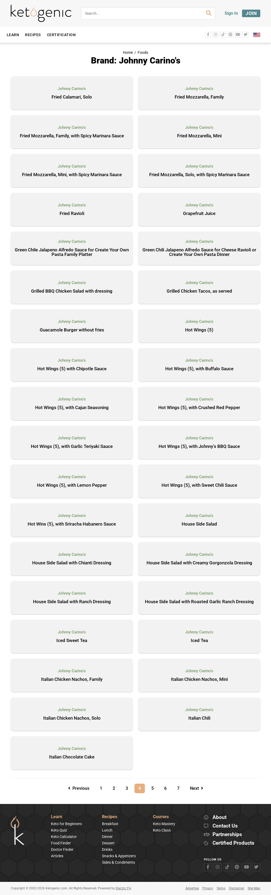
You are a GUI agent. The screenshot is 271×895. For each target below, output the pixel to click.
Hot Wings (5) (199, 330)
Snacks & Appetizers (119, 856)
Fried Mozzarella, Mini (199, 136)
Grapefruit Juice (199, 213)
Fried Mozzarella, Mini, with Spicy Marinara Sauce (72, 174)
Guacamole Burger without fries (72, 330)
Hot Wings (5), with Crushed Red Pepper (199, 407)
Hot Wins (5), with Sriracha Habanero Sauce (72, 524)
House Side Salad (199, 524)
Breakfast (110, 824)
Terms (221, 888)
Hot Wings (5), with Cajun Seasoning (72, 407)
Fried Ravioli (72, 213)
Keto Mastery (164, 824)
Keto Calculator (64, 836)
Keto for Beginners (66, 824)
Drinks (107, 849)
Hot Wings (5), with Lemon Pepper (72, 485)
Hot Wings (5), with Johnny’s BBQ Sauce (199, 446)
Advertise (192, 888)
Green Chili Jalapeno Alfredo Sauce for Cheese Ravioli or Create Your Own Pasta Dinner (199, 252)
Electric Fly (123, 888)
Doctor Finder (62, 849)
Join (251, 13)
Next (196, 788)
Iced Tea (199, 640)
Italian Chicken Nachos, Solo (72, 718)
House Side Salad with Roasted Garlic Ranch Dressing (199, 601)
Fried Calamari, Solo (72, 97)
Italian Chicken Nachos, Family (71, 679)
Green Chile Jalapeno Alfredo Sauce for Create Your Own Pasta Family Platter (72, 252)
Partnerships (227, 834)
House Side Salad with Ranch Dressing (72, 601)
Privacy (207, 888)
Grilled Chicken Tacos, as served (199, 291)
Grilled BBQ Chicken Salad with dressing (71, 291)
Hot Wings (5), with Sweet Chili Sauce (199, 485)
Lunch (107, 830)
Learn (56, 817)
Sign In (231, 13)
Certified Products (233, 843)
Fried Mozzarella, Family (199, 97)
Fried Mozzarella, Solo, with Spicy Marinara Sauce (199, 174)
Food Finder (61, 843)
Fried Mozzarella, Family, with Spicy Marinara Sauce (72, 136)
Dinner (107, 836)
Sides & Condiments (118, 862)
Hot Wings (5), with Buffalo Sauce (199, 369)
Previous (78, 788)
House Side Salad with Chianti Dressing (71, 563)
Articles (57, 856)
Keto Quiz (59, 830)
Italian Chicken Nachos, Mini (199, 679)
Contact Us (225, 826)
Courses (161, 817)
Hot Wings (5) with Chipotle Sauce (72, 369)
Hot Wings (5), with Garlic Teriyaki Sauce (72, 446)
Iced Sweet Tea (71, 640)
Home (128, 52)
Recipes (109, 817)
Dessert (108, 843)
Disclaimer (236, 888)
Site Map (254, 888)
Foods (143, 52)
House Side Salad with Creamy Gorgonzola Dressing (199, 563)
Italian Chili (199, 718)
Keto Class (162, 830)
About (219, 817)
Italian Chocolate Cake (71, 757)
